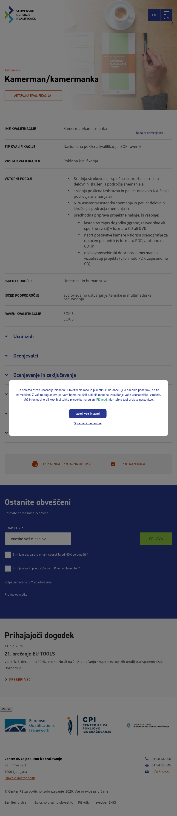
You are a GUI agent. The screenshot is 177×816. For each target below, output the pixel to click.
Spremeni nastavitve (88, 423)
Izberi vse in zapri (87, 413)
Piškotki (101, 399)
